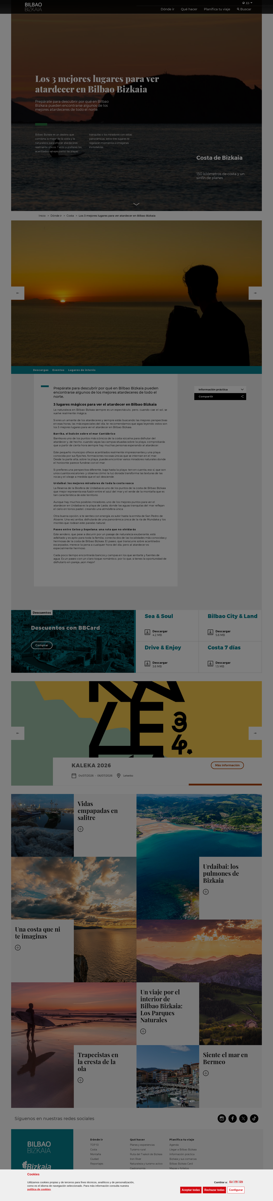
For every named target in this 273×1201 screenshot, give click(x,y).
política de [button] (39, 1189)
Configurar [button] (236, 1189)
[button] (231, 1181)
